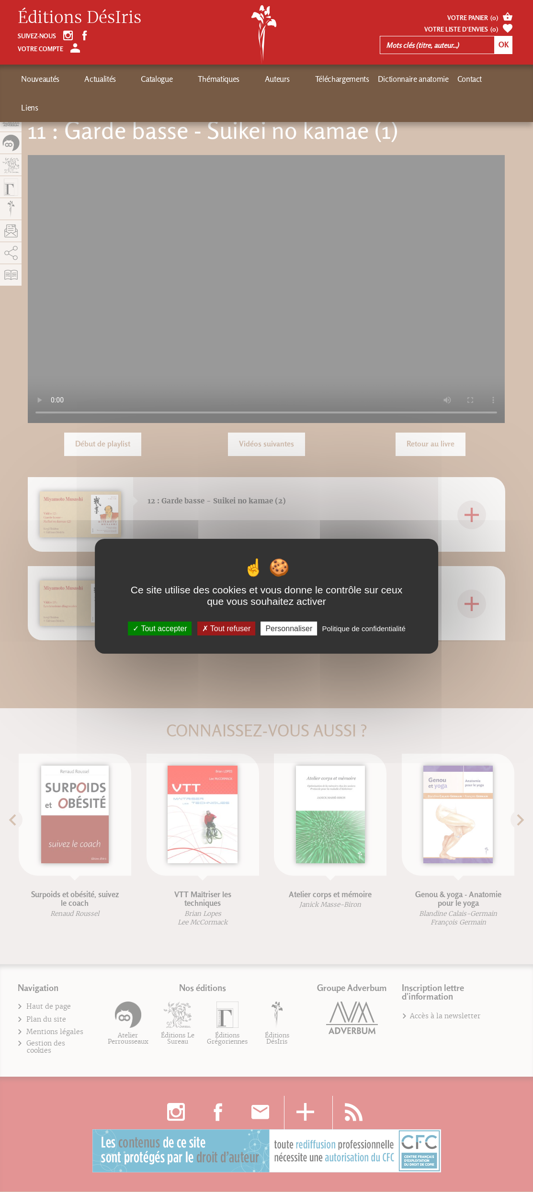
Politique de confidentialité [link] (363, 628)
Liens (416, 79)
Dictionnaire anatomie (330, 79)
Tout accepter (160, 628)
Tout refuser (226, 628)
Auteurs (211, 79)
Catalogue (124, 79)
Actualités (84, 79)
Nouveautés (40, 79)
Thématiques (169, 79)
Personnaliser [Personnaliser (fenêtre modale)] (288, 628)
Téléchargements (259, 79)
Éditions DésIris (79, 18)
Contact (386, 79)
